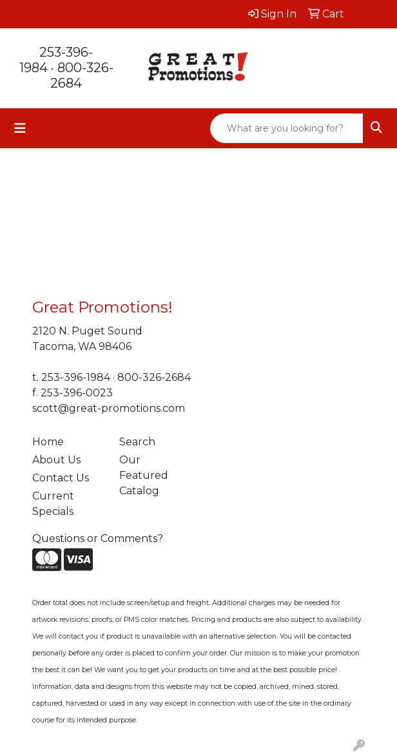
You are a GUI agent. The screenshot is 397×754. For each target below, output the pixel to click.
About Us (56, 460)
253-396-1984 (75, 377)
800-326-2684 (81, 75)
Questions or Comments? (97, 538)
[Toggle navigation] (20, 128)
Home (48, 442)
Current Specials (53, 503)
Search (137, 442)
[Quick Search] (286, 128)
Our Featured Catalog (143, 475)
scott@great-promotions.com (108, 408)
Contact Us (60, 478)
